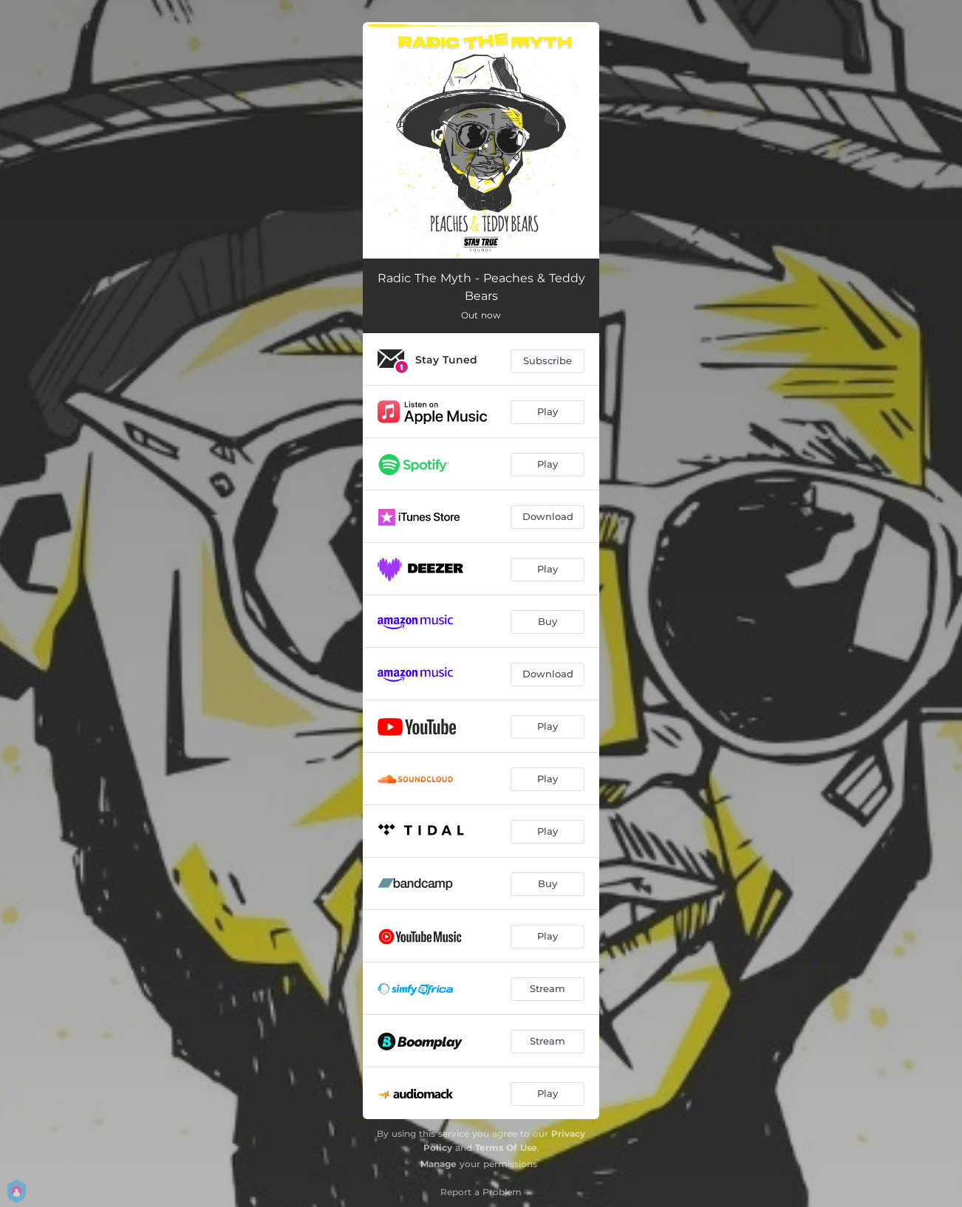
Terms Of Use (506, 1147)
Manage (438, 1163)
